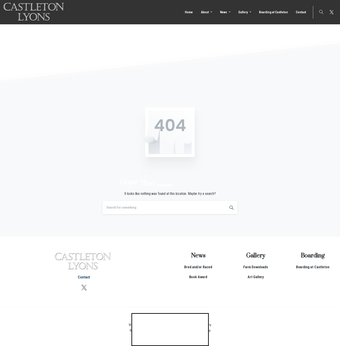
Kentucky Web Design (185, 325)
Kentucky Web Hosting (184, 330)
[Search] (163, 207)
